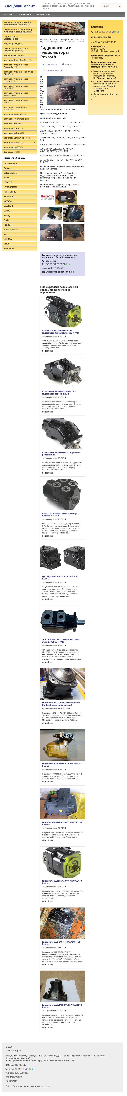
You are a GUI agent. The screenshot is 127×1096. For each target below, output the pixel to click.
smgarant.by (11, 1080)
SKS (5, 234)
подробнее (47, 351)
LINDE (7, 210)
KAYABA (8, 201)
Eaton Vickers (10, 173)
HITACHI (8, 182)
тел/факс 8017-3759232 (53, 268)
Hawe (6, 177)
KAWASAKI (9, 196)
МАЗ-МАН (9, 248)
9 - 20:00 (101, 48)
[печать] (67, 64)
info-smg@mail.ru (102, 37)
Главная (43, 39)
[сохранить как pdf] (52, 70)
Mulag (7, 215)
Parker (7, 220)
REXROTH (8, 224)
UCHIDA (8, 239)
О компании (25, 14)
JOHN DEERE (10, 191)
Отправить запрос (43, 14)
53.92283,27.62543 (17, 1065)
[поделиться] (49, 64)
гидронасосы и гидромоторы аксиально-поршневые (59, 289)
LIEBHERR (8, 206)
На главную (9, 14)
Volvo (6, 243)
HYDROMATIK (10, 187)
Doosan (7, 168)
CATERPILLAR (10, 163)
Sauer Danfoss (11, 229)
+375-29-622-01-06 (56, 264)
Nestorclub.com (43, 1086)
